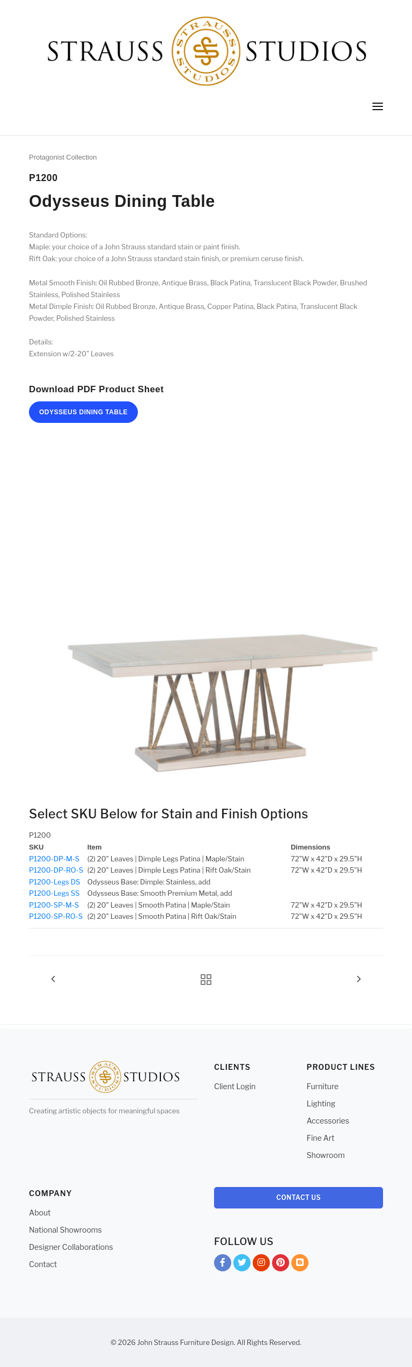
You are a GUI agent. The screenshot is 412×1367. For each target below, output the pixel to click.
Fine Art (321, 1137)
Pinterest (280, 1264)
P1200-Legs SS (54, 893)
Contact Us (298, 1197)
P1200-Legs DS (54, 881)
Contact (43, 1264)
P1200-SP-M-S (54, 905)
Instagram (261, 1264)
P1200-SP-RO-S (56, 916)
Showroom (326, 1155)
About (39, 1212)
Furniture (323, 1086)
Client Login (235, 1086)
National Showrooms (65, 1229)
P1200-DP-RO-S (56, 870)
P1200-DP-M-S (54, 858)
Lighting (321, 1103)
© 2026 (123, 1342)
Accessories (328, 1120)
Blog (299, 1264)
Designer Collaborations (71, 1246)
